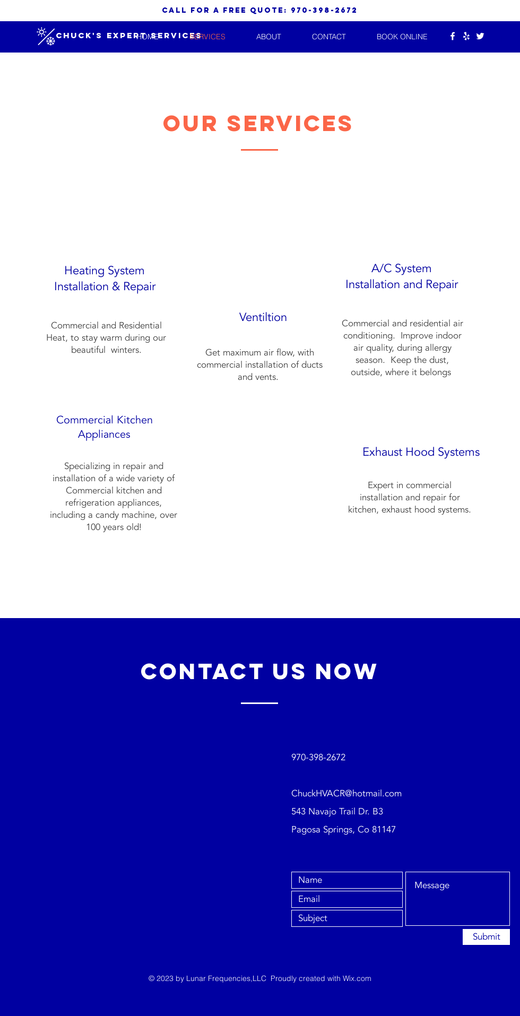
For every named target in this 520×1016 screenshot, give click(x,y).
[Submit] (486, 937)
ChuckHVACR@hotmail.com (346, 793)
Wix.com (357, 978)
